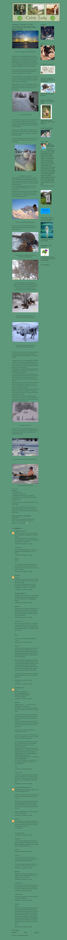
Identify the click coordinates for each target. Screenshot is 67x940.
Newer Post (14, 932)
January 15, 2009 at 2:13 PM (23, 617)
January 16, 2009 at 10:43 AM (23, 851)
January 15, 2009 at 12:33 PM (23, 571)
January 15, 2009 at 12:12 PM (23, 543)
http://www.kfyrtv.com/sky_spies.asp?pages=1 (21, 515)
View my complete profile (48, 186)
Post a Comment (15, 930)
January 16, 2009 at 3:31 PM (23, 867)
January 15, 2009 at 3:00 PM (23, 642)
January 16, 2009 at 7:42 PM (23, 879)
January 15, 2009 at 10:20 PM (23, 783)
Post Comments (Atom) (23, 935)
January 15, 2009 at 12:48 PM (23, 602)
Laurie (16, 575)
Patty (16, 819)
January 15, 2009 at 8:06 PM (23, 769)
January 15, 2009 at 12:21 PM (23, 555)
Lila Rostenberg (18, 687)
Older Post (36, 932)
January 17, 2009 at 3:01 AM (23, 890)
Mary (16, 646)
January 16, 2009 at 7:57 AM (23, 835)
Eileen (16, 606)
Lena (16, 855)
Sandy (16, 871)
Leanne (16, 838)
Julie (16, 558)
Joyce (16, 702)
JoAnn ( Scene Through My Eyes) (22, 787)
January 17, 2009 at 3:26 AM (23, 900)
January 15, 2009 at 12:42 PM (23, 589)
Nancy (16, 904)
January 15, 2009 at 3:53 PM (23, 683)
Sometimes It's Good (19, 531)
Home (25, 932)
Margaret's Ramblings (19, 593)
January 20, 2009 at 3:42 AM (23, 926)
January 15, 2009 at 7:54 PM (23, 698)
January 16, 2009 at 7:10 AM (23, 815)
